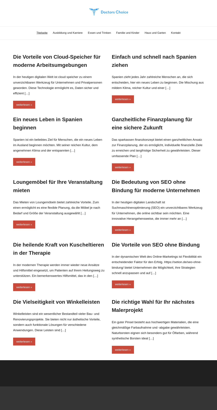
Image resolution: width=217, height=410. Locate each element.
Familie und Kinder (127, 32)
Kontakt (176, 32)
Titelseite (42, 32)
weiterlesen (23, 112)
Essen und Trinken (99, 32)
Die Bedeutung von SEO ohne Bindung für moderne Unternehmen (153, 199)
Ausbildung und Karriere (68, 32)
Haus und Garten (155, 32)
